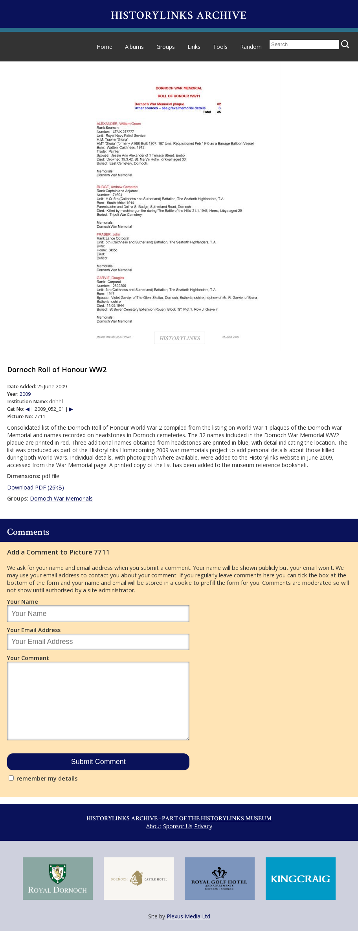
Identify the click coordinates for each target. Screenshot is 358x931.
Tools (220, 46)
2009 (25, 394)
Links (193, 46)
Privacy (203, 826)
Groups (165, 46)
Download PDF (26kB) (35, 487)
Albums (134, 46)
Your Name (22, 601)
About (154, 826)
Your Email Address (34, 630)
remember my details (47, 778)
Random (251, 46)
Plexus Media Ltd (188, 916)
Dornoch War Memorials (61, 498)
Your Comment (28, 658)
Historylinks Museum (236, 818)
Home (104, 46)
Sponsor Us (178, 826)
